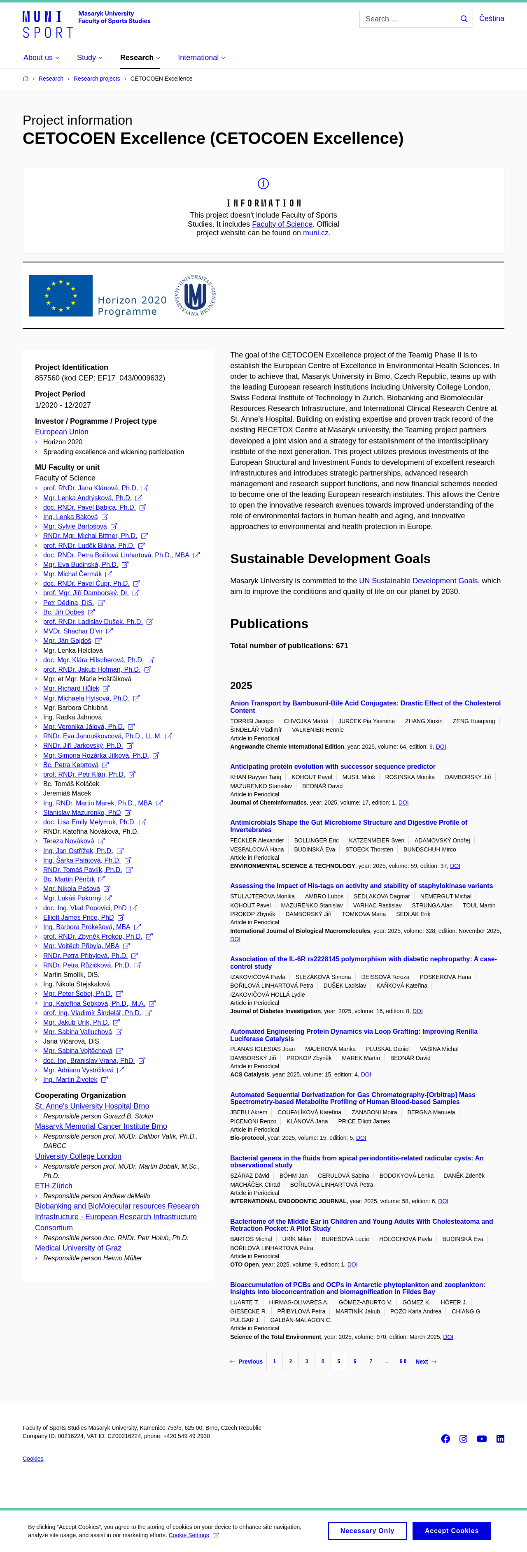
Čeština (491, 18)
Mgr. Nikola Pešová (76, 888)
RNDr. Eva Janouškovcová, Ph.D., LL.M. (107, 736)
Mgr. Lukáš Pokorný (77, 898)
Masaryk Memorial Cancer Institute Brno (101, 1126)
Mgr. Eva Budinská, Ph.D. (85, 564)
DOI (441, 746)
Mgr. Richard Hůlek (76, 688)
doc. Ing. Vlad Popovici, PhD (90, 908)
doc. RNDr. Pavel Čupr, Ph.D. (91, 583)
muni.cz (316, 233)
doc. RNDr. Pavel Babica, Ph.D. (94, 507)
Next (425, 1361)
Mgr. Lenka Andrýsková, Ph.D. (92, 497)
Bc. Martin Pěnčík (74, 879)
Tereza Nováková (74, 840)
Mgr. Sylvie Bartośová (80, 526)
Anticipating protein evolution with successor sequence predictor (333, 766)
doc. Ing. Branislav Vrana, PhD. (94, 1060)
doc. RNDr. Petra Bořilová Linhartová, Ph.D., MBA (121, 555)
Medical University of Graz (78, 1248)
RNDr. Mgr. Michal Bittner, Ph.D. (95, 535)
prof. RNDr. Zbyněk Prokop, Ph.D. (98, 936)
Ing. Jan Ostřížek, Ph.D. (83, 850)
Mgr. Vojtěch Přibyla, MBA (86, 945)
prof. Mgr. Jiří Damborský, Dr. (91, 592)
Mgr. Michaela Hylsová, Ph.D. (91, 698)
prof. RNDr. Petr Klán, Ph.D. (89, 774)
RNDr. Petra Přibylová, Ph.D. (90, 955)
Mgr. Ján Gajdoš (72, 640)
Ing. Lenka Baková (75, 516)
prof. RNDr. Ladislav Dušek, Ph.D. (98, 621)
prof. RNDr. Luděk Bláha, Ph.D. (94, 545)
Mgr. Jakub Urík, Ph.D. (81, 1022)
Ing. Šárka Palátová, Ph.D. (87, 860)
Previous (246, 1361)
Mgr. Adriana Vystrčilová (83, 1070)
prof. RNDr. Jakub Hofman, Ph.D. (97, 669)
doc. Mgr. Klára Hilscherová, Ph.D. (98, 660)
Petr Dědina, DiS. (74, 602)
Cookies (33, 1458)
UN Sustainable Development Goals (418, 581)
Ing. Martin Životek (75, 1079)
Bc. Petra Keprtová (76, 764)
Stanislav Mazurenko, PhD (87, 812)
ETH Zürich (53, 1186)
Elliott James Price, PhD (83, 917)
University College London (78, 1156)
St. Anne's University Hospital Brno (92, 1106)
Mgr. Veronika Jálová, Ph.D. (89, 726)
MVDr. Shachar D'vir (78, 631)
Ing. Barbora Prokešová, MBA (92, 926)
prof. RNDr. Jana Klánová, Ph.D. (95, 488)
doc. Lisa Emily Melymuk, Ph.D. (94, 822)
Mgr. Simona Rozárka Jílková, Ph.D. (101, 755)
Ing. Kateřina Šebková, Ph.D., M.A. (99, 1003)
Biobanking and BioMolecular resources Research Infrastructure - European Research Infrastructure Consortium (117, 1217)
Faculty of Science (282, 224)
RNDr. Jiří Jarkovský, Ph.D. (88, 745)
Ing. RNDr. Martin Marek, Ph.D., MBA (103, 803)
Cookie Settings (194, 1538)
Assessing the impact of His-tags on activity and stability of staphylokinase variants (361, 885)
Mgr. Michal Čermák (77, 574)
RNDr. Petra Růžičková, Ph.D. (92, 965)
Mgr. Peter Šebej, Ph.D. (83, 993)
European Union (62, 432)
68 (403, 1361)
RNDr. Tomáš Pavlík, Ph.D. (88, 869)
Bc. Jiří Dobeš (69, 612)
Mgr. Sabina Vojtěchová (83, 1050)
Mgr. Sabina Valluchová (82, 1031)
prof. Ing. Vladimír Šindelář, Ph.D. (97, 1012)
